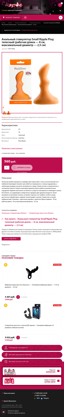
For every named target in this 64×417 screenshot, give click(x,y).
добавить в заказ (21, 168)
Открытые (31, 371)
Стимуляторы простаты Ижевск (41, 213)
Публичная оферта (13, 411)
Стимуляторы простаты (35, 23)
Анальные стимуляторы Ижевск (14, 213)
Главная (3, 23)
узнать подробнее (11, 239)
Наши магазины (8, 393)
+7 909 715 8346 (40, 396)
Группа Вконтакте (9, 401)
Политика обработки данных (16, 413)
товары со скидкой (31, 381)
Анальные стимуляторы (20, 23)
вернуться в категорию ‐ (19, 30)
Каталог (10, 23)
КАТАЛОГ (11, 17)
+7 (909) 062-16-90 (39, 393)
